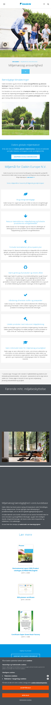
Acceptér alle (25, 688)
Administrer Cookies (25, 700)
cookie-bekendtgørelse (39, 683)
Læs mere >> (31, 177)
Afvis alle (25, 695)
